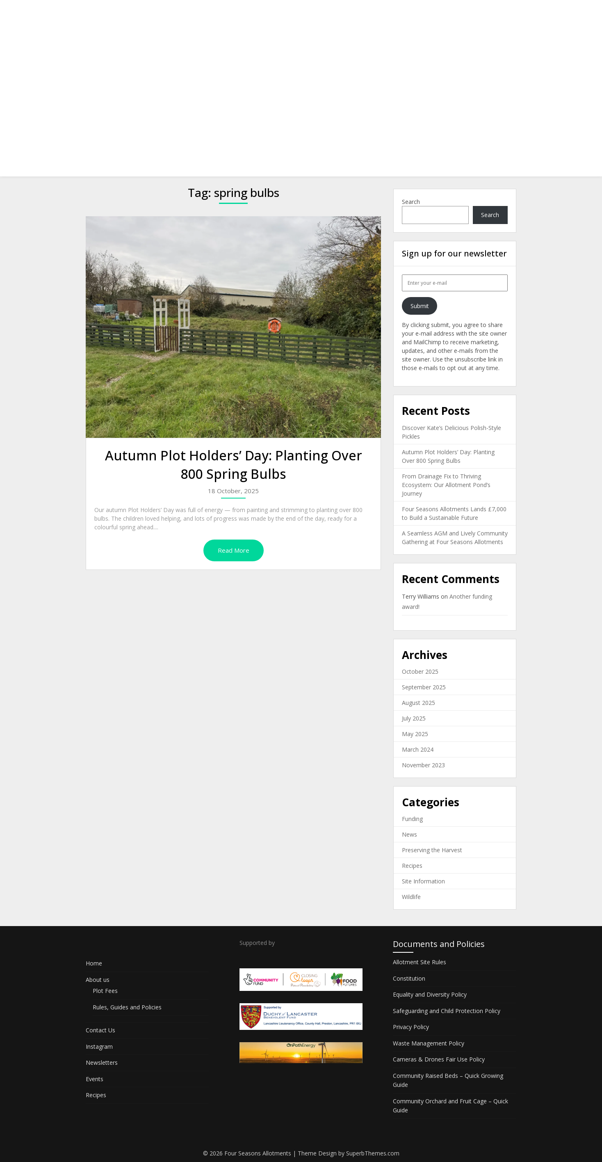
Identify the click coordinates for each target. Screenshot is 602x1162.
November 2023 (423, 765)
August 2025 (418, 703)
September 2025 (424, 687)
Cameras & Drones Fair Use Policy (439, 1059)
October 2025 (420, 671)
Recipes (498, 13)
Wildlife (411, 897)
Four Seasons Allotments (142, 13)
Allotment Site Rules (419, 962)
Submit (419, 306)
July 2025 (414, 718)
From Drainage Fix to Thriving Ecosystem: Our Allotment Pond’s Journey (446, 484)
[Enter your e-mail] (455, 282)
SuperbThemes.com (372, 1153)
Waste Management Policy (428, 1043)
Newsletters (421, 13)
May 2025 (415, 734)
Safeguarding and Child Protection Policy (446, 1011)
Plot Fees (105, 991)
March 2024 (417, 749)
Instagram (375, 13)
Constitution (409, 978)
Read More (233, 550)
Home (246, 13)
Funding (412, 819)
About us (282, 13)
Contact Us (330, 13)
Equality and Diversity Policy (430, 994)
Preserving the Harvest (432, 850)
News (409, 834)
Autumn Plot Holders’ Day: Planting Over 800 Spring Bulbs (233, 464)
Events (462, 13)
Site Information (423, 881)
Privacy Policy (411, 1027)
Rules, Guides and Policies (127, 1007)
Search (411, 202)
